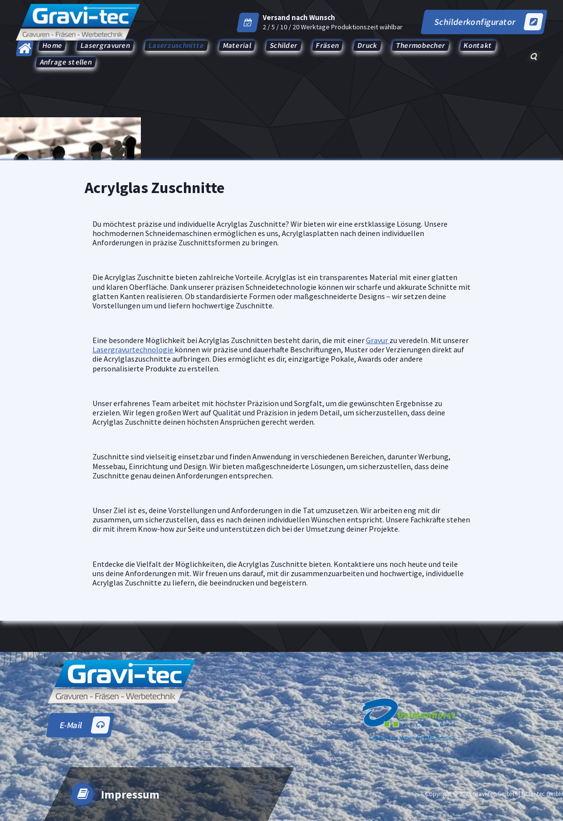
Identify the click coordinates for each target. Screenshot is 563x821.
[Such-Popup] (533, 56)
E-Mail (85, 725)
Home (52, 45)
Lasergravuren (105, 45)
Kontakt (478, 45)
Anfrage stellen (66, 61)
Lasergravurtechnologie (133, 349)
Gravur (377, 340)
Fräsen (327, 45)
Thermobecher (420, 45)
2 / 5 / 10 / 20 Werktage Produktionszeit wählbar (333, 26)
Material (237, 45)
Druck (368, 45)
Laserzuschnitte (176, 45)
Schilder (283, 45)
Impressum (130, 794)
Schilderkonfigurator (488, 21)
